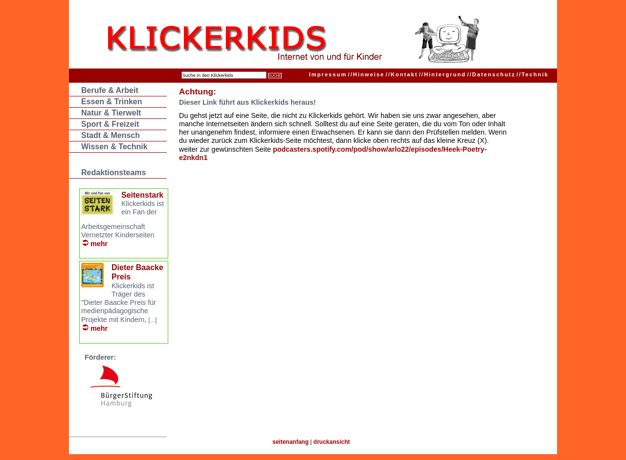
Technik (532, 74)
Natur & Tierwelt (111, 113)
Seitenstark (142, 195)
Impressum (328, 74)
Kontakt (402, 74)
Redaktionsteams (113, 172)
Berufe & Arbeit (109, 90)
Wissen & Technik (114, 146)
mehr (99, 244)
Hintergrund (442, 74)
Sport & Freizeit (110, 124)
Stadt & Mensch (110, 135)
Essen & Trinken (111, 101)
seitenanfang (290, 441)
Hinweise (366, 74)
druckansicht (331, 441)
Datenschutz (491, 74)
